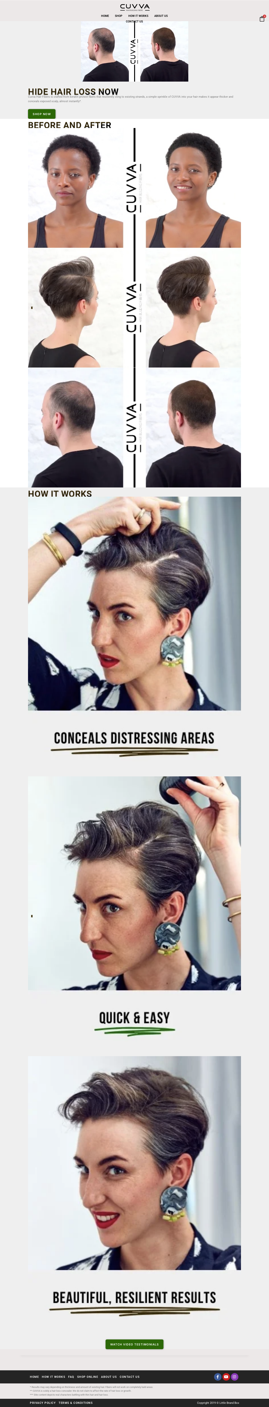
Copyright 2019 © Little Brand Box (218, 1403)
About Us (161, 16)
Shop (118, 16)
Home (105, 16)
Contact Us (134, 21)
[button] (31, 308)
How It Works (138, 16)
